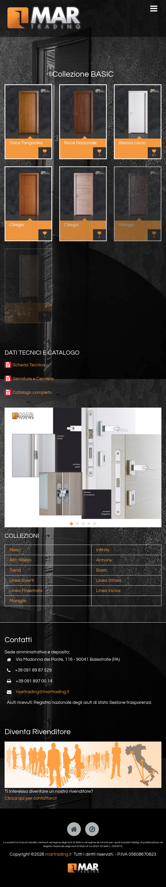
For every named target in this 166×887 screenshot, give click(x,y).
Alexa (15, 549)
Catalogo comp (28, 392)
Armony (104, 560)
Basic (102, 570)
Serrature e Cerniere (33, 378)
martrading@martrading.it (42, 691)
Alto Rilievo (20, 560)
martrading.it (58, 854)
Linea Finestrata (25, 590)
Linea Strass (108, 580)
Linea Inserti (21, 580)
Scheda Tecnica (28, 364)
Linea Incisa (108, 590)
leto (48, 392)
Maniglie (17, 600)
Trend (15, 570)
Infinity (102, 549)
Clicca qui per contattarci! (31, 798)
